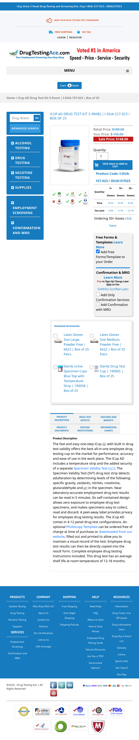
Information (121, 606)
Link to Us (43, 639)
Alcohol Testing (23, 145)
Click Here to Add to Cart (114, 165)
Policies (43, 626)
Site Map (121, 674)
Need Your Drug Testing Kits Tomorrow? (76, 20)
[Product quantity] (102, 156)
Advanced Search (25, 128)
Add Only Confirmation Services (112, 297)
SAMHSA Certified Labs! (113, 289)
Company (43, 597)
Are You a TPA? (95, 656)
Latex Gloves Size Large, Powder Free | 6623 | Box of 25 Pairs (76, 344)
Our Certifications (43, 633)
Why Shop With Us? (43, 606)
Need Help (95, 606)
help (95, 597)
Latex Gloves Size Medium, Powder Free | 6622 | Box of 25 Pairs (112, 344)
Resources (121, 597)
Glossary (121, 647)
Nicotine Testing (24, 175)
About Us (43, 613)
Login (61, 37)
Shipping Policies (69, 624)
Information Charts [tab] (109, 429)
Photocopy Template (82, 527)
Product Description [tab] (61, 418)
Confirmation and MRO (26, 230)
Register (75, 37)
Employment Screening (25, 210)
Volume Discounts (96, 649)
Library (122, 654)
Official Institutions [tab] (85, 429)
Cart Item (69, 85)
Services (17, 632)
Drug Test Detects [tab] (85, 419)
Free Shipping (63, 32)
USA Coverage (43, 646)
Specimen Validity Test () (94, 468)
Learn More (113, 277)
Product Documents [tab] (62, 429)
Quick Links (121, 661)
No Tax (86, 32)
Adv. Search (121, 667)
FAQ (95, 613)
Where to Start (96, 619)
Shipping (69, 597)
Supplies (23, 187)
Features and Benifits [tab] (109, 419)
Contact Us (43, 619)
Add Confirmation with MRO (112, 307)
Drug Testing (22, 160)
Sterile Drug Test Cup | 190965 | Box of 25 (112, 371)
